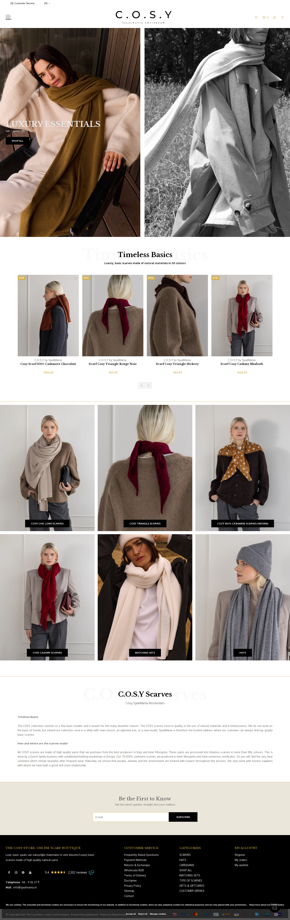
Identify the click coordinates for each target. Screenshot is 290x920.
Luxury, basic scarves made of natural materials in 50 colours (145, 263)
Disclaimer (130, 880)
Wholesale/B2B (134, 870)
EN (47, 3)
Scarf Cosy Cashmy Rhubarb (241, 364)
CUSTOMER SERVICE (191, 890)
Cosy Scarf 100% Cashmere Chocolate (48, 364)
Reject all (142, 914)
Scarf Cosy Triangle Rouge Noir (113, 364)
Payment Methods (135, 860)
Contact (129, 896)
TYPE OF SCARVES (190, 880)
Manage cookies (158, 914)
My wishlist (241, 865)
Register (240, 854)
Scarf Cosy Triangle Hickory (177, 364)
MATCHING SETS (189, 875)
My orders (241, 860)
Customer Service (23, 3)
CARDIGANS (186, 865)
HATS (182, 860)
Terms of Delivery (135, 875)
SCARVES (185, 854)
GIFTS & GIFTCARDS (191, 885)
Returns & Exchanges (137, 865)
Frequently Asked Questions (141, 854)
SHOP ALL (17, 140)
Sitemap (129, 890)
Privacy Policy (132, 885)
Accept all (131, 914)
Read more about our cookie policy (266, 905)
